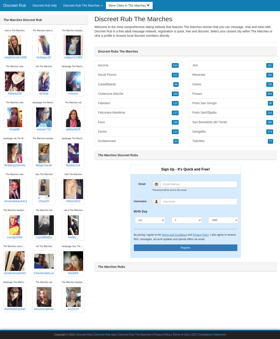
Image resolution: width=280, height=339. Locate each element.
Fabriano (138, 103)
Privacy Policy (201, 234)
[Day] (187, 220)
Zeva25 (44, 191)
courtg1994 (14, 227)
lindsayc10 (44, 47)
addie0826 (73, 119)
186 (175, 93)
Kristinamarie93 (15, 263)
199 (175, 122)
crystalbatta (44, 227)
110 (175, 131)
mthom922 (73, 191)
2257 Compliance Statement (208, 334)
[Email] (199, 184)
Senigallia (232, 131)
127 (175, 112)
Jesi (232, 65)
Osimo (232, 84)
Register (186, 247)
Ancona (138, 65)
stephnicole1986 (15, 47)
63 (176, 141)
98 (176, 84)
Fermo (138, 131)
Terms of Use (181, 334)
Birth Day (140, 211)
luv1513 (73, 299)
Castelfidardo (138, 84)
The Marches (260, 31)
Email (141, 184)
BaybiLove (73, 155)
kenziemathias (44, 299)
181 (270, 65)
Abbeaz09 (14, 83)
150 (270, 75)
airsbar (44, 83)
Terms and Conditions (174, 234)
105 (270, 84)
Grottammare (138, 141)
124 (270, 112)
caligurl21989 (73, 47)
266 (270, 122)
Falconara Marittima (138, 112)
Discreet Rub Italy (45, 5)
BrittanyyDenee (14, 155)
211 (175, 75)
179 (270, 131)
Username (140, 201)
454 (270, 93)
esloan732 (44, 119)
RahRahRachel (14, 299)
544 (175, 65)
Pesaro (232, 93)
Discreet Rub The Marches (134, 334)
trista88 (14, 119)
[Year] (223, 220)
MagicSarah (44, 155)
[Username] (199, 201)
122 (175, 103)
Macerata (232, 74)
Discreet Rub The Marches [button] (83, 5)
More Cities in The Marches (129, 5)
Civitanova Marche (138, 93)
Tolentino (232, 141)
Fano (138, 122)
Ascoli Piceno (138, 74)
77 (270, 141)
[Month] (150, 220)
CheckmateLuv (44, 263)
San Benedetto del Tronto (232, 122)
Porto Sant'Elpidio (232, 112)
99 (270, 103)
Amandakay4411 (15, 191)
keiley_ (73, 227)
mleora (73, 83)
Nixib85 (73, 263)
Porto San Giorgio (232, 103)
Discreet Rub (14, 5)
